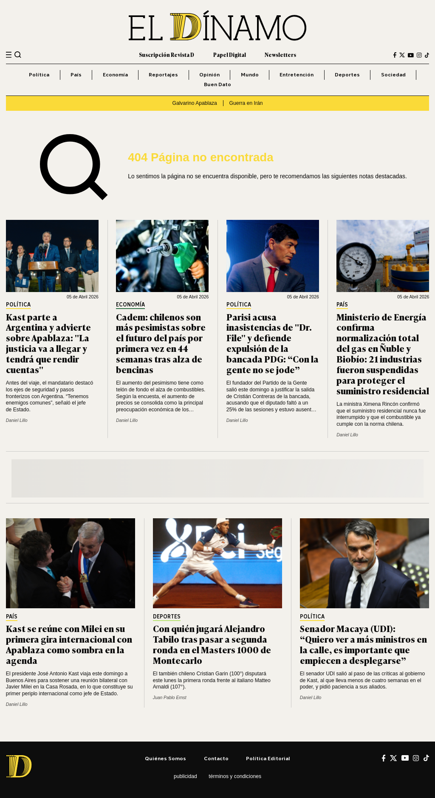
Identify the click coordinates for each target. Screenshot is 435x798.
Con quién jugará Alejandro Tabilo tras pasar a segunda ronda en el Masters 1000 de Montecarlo (212, 643)
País (76, 74)
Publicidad (185, 776)
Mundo (250, 74)
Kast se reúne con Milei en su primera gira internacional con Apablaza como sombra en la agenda (69, 643)
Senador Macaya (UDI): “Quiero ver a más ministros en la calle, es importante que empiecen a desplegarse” (363, 643)
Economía (115, 74)
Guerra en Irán (246, 103)
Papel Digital (229, 55)
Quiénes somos (165, 758)
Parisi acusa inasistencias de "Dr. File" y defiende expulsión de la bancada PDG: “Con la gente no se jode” (272, 343)
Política (39, 74)
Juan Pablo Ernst (169, 697)
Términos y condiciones (235, 776)
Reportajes (163, 74)
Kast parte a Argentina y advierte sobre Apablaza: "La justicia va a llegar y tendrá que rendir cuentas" (48, 343)
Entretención (297, 74)
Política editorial (268, 758)
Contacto (216, 758)
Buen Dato (217, 84)
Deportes (347, 74)
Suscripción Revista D (166, 55)
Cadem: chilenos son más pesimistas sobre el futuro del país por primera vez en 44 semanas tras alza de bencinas (161, 343)
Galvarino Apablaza (194, 103)
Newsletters (280, 55)
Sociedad (393, 74)
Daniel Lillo (17, 420)
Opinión (209, 74)
